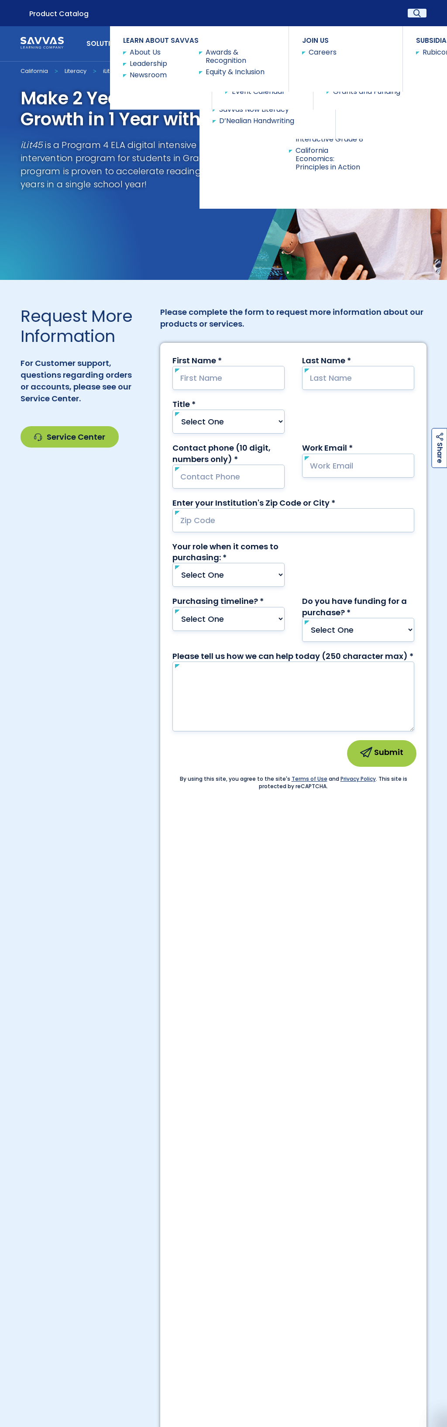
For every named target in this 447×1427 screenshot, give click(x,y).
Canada (223, 1236)
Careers (142, 1220)
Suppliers (305, 1220)
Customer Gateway (61, 1220)
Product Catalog (59, 14)
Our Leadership (214, 1330)
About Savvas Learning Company (132, 1330)
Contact (402, 43)
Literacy (75, 71)
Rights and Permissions (256, 1386)
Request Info (151, 70)
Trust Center (386, 1220)
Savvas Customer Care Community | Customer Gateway (333, 1330)
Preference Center (224, 1220)
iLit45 (110, 71)
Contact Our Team (224, 1097)
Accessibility (42, 1381)
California (34, 71)
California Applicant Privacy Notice (117, 1386)
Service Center (69, 436)
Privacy (203, 1381)
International (142, 1236)
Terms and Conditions (388, 1386)
